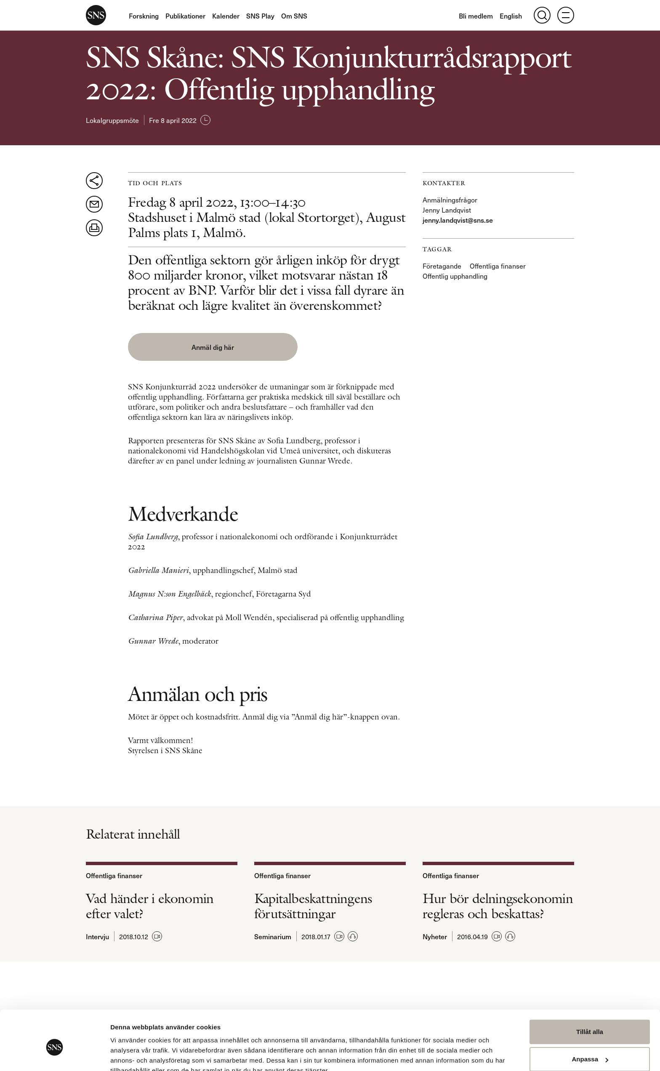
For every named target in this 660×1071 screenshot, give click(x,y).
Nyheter (435, 935)
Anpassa (590, 1019)
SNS (96, 15)
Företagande (442, 266)
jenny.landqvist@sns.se (458, 220)
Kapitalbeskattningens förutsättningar (313, 905)
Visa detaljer (129, 1054)
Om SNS (294, 16)
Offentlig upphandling (455, 276)
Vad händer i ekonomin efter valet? (149, 905)
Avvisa (590, 1047)
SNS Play (260, 16)
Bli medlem (476, 16)
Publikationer (185, 16)
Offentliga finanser (498, 266)
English (511, 16)
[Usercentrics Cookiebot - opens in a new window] (54, 1054)
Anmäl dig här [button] (197, 347)
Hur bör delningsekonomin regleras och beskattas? (498, 905)
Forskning (144, 16)
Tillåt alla (589, 992)
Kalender (226, 16)
